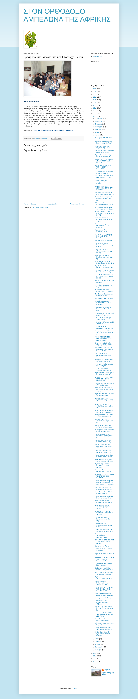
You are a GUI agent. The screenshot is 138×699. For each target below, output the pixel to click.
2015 (95, 116)
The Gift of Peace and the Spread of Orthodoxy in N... (104, 451)
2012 (95, 658)
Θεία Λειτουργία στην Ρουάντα (104, 240)
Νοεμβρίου (98, 121)
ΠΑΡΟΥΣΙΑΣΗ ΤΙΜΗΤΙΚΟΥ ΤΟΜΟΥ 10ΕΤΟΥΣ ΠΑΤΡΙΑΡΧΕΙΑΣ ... (103, 167)
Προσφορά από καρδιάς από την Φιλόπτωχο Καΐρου (103, 360)
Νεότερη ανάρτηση (30, 204)
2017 (95, 111)
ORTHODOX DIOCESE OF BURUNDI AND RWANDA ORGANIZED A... (103, 349)
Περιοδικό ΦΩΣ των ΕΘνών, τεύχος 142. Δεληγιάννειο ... (104, 460)
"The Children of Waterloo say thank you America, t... (104, 294)
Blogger (75, 688)
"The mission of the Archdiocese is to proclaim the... (104, 420)
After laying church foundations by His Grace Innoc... (104, 151)
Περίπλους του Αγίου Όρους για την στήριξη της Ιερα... (104, 394)
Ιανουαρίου (98, 650)
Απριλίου (98, 641)
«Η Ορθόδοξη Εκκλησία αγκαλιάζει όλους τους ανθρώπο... (102, 633)
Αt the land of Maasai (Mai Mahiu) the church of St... (103, 488)
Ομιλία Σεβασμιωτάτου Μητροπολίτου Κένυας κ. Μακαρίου (103, 302)
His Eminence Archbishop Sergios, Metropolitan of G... (104, 569)
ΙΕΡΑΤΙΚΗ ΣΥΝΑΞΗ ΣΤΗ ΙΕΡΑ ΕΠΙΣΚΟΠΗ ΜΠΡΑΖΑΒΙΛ (104, 176)
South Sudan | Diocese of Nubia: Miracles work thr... (103, 619)
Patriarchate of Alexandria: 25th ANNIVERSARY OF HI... (104, 323)
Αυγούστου (98, 129)
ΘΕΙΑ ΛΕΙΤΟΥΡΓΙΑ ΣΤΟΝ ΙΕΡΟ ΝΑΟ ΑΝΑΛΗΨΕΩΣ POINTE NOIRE (104, 213)
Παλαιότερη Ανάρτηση (77, 204)
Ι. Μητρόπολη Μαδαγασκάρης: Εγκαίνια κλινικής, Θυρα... (104, 497)
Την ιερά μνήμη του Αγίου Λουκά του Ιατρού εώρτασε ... (104, 332)
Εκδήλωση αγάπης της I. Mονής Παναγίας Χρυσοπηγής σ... (104, 271)
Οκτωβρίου (98, 124)
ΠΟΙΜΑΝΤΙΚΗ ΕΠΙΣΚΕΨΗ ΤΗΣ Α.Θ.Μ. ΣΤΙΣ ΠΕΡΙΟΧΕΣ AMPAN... (104, 541)
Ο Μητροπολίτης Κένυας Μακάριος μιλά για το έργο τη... (104, 257)
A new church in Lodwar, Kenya (104, 485)
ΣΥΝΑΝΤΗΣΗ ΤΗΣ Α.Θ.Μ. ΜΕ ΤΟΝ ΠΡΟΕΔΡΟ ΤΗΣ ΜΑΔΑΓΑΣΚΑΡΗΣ (104, 589)
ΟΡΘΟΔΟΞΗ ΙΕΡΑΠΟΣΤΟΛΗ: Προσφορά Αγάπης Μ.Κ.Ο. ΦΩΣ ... (104, 389)
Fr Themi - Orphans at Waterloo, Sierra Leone (103, 369)
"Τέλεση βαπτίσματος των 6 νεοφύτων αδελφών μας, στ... (103, 198)
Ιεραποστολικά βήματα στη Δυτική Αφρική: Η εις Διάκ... (104, 594)
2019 (95, 105)
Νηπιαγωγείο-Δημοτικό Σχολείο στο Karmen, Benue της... (104, 411)
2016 (95, 113)
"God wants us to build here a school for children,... (104, 172)
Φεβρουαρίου (99, 647)
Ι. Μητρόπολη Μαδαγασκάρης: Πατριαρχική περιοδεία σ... (104, 481)
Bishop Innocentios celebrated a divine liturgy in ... (104, 492)
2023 (95, 94)
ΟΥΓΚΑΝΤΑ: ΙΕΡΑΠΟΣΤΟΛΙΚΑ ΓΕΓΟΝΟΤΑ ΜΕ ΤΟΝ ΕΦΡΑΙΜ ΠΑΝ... (104, 378)
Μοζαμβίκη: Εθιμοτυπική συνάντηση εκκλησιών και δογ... (103, 446)
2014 (95, 653)
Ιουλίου (97, 132)
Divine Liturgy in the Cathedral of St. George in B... (104, 365)
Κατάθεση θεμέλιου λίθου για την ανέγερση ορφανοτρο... (104, 530)
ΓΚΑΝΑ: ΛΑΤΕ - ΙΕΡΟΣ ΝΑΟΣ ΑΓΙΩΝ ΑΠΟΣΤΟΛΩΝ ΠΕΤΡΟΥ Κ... (104, 161)
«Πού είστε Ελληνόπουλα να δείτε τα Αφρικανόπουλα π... (104, 193)
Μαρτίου (98, 644)
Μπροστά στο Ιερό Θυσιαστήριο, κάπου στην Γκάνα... (103, 525)
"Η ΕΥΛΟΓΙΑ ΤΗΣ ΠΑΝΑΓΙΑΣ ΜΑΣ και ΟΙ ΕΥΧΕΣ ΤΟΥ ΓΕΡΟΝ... (104, 236)
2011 (95, 661)
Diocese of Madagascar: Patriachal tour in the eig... (104, 470)
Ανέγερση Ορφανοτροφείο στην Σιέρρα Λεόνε (104, 624)
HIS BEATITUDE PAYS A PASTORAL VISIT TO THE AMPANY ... (104, 513)
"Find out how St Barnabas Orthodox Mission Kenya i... (104, 441)
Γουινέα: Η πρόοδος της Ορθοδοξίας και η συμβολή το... (104, 405)
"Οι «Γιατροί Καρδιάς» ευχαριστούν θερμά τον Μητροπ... (103, 182)
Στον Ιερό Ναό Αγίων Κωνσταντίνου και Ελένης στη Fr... (103, 519)
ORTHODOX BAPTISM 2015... (104, 298)
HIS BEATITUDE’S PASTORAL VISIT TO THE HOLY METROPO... (104, 476)
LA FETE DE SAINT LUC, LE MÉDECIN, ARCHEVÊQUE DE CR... (104, 276)
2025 (95, 89)
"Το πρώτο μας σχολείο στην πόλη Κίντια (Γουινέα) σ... (103, 426)
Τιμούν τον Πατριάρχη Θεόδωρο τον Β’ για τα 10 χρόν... (103, 219)
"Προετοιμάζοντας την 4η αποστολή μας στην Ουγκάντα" (102, 225)
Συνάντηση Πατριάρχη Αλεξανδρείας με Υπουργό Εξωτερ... (104, 251)
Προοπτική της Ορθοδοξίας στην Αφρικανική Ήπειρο (103, 344)
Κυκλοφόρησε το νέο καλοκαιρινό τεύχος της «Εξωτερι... (103, 602)
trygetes (107, 670)
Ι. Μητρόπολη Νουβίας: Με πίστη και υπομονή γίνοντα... (104, 628)
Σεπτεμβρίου (99, 127)
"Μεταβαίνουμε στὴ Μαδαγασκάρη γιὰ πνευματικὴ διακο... (101, 583)
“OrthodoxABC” (97, 56)
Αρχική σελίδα (52, 204)
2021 (95, 100)
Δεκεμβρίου (99, 118)
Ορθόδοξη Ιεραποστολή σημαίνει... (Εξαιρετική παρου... (102, 506)
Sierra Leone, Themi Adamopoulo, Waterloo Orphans (103, 355)
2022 (95, 97)
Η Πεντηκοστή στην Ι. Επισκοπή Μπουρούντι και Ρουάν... (104, 430)
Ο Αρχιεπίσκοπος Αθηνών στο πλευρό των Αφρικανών (104, 415)
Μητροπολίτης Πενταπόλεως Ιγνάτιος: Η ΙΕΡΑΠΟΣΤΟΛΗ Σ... (104, 608)
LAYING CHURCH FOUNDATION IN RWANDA (104, 327)
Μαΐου (97, 639)
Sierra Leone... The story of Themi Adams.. (103, 318)
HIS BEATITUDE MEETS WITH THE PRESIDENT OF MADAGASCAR (104, 559)
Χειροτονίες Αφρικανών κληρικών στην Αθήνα (102, 147)
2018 (95, 108)
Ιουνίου (97, 135)
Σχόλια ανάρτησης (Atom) (40, 207)
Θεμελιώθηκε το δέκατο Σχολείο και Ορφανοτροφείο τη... (104, 155)
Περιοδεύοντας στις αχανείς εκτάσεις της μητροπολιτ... (103, 142)
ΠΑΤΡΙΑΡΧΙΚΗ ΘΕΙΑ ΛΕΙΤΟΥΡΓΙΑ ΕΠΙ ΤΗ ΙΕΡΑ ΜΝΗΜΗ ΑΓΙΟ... (104, 188)
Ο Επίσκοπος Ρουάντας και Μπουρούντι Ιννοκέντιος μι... (104, 203)
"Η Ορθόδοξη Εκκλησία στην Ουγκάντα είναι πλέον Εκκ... (104, 286)
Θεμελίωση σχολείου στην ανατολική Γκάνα (103, 230)
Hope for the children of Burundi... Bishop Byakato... (104, 266)
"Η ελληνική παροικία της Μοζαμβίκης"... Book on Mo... (104, 262)
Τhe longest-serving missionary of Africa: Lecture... (104, 384)
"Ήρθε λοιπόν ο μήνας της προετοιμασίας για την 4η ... (104, 577)
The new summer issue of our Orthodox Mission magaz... (104, 456)
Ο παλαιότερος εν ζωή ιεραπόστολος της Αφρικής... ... (104, 399)
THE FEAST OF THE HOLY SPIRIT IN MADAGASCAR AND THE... (104, 614)
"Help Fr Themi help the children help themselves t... (104, 290)
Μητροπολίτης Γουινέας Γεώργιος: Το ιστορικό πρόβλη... (102, 465)
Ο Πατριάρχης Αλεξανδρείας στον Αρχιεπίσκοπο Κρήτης (104, 208)
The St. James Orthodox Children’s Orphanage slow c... (104, 435)
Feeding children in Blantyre (103, 598)
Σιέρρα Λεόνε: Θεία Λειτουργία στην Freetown (104, 564)
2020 (95, 102)
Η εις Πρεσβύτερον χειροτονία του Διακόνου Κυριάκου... (104, 573)
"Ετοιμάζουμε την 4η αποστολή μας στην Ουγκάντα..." (104, 314)
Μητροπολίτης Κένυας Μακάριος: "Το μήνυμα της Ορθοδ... (104, 244)
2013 (95, 656)
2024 (95, 91)
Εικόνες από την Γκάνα (102, 546)
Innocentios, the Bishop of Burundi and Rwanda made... (103, 308)
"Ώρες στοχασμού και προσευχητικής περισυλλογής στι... (101, 535)
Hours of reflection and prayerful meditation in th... (104, 501)
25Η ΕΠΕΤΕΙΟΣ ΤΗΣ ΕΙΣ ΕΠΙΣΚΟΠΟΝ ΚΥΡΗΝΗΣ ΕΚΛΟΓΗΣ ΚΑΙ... (103, 338)
